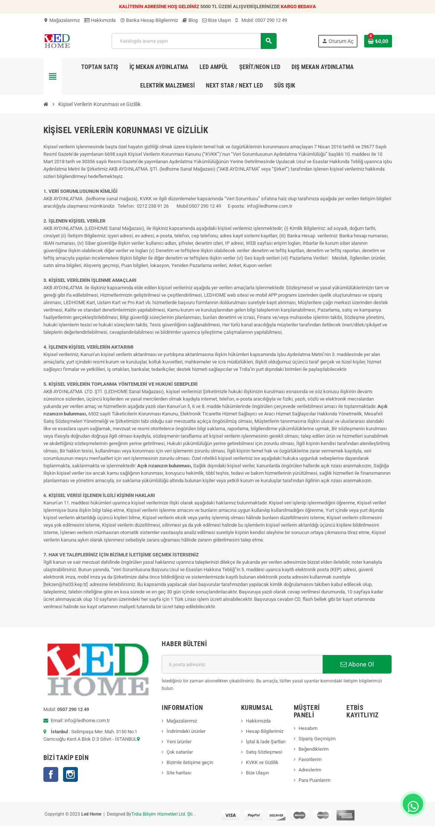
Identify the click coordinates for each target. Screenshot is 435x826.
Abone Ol (357, 664)
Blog (190, 20)
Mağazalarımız (61, 20)
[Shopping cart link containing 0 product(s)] (378, 41)
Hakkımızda (100, 20)
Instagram (70, 774)
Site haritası (179, 773)
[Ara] (194, 41)
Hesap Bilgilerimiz (264, 731)
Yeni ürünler (179, 741)
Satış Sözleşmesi (264, 752)
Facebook (50, 774)
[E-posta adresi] (242, 664)
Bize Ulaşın (216, 20)
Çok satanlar (180, 752)
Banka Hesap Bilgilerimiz (149, 20)
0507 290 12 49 (271, 20)
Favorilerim (310, 759)
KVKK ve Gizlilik (262, 762)
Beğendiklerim (314, 749)
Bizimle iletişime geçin (190, 762)
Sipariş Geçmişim (317, 738)
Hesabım (308, 728)
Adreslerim (310, 770)
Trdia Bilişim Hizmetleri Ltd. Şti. (163, 814)
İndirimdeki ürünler (186, 731)
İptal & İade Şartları (266, 741)
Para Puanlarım (314, 780)
